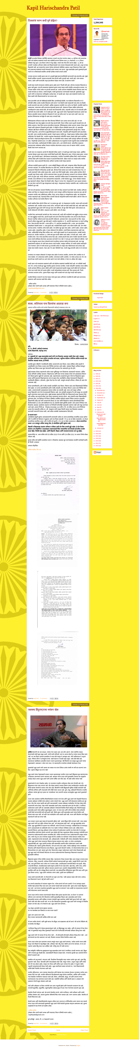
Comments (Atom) (61, 1034)
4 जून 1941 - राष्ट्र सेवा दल (100, 316)
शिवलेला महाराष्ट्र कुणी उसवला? (105, 121)
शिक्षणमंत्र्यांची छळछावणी (104, 145)
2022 (97, 383)
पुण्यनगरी (96, 324)
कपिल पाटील (32, 1010)
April (98, 409)
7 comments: (43, 292)
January (99, 428)
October (99, 395)
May (98, 407)
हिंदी (94, 344)
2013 (97, 445)
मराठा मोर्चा (96, 327)
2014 (97, 443)
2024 (97, 378)
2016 (97, 438)
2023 (97, 381)
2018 (97, 433)
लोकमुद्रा (96, 335)
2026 (97, 374)
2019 (97, 431)
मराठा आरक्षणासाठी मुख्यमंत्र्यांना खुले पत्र (106, 133)
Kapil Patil (106, 31)
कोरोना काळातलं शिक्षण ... (104, 208)
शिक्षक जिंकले (104, 195)
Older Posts (84, 1030)
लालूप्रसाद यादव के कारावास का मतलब (105, 108)
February (99, 412)
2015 (97, 440)
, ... (34, 450)
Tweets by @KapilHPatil (100, 307)
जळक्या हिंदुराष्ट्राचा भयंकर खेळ (43, 709)
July (98, 402)
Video (95, 321)
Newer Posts (32, 1030)
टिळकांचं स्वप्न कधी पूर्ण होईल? (42, 20)
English (96, 318)
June (98, 405)
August (99, 400)
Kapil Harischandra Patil (53, 8)
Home (58, 1030)
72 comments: (44, 698)
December (100, 390)
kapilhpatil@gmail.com (36, 288)
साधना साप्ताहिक (97, 341)
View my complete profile (100, 41)
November (100, 393)
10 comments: (44, 1023)
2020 (97, 388)
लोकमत (95, 332)
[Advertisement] (102, 72)
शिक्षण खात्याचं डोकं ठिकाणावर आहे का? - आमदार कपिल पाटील (105, 172)
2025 (97, 376)
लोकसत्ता (96, 338)
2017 (97, 436)
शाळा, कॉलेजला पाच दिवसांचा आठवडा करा (48, 303)
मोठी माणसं (96, 330)
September (100, 397)
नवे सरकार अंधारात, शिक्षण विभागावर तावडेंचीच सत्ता (105, 158)
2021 (97, 386)
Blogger (78, 1045)
